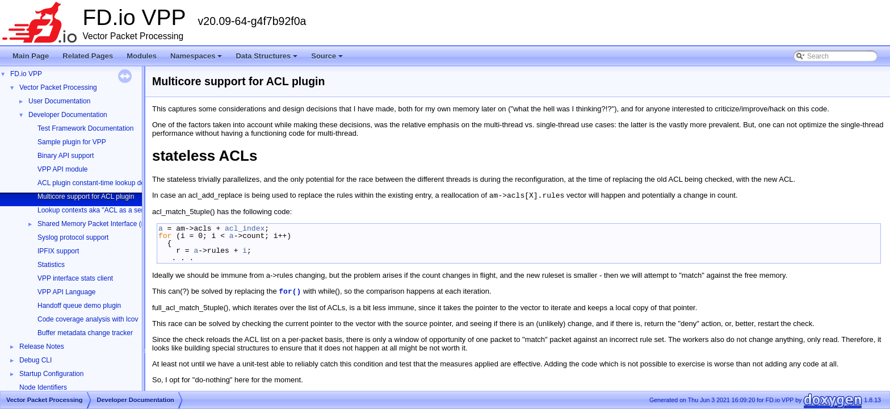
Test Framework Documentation (85, 128)
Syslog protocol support (72, 237)
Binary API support (65, 156)
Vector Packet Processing (58, 87)
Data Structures (267, 59)
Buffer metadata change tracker (85, 333)
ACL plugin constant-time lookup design (97, 183)
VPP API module (62, 169)
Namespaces (197, 59)
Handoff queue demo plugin (79, 306)
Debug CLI (35, 360)
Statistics (51, 265)
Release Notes (41, 346)
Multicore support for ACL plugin (85, 197)
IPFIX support (58, 251)
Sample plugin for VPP (71, 142)
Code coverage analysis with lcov (87, 319)
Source (328, 59)
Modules (142, 56)
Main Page (30, 56)
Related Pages (87, 56)
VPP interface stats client (75, 278)
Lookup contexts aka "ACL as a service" (97, 210)
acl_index (245, 228)
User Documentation (59, 101)
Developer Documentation (67, 115)
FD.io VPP (26, 74)
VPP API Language (66, 292)
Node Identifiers (43, 387)
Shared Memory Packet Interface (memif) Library (110, 224)
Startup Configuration (51, 374)
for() (290, 291)
